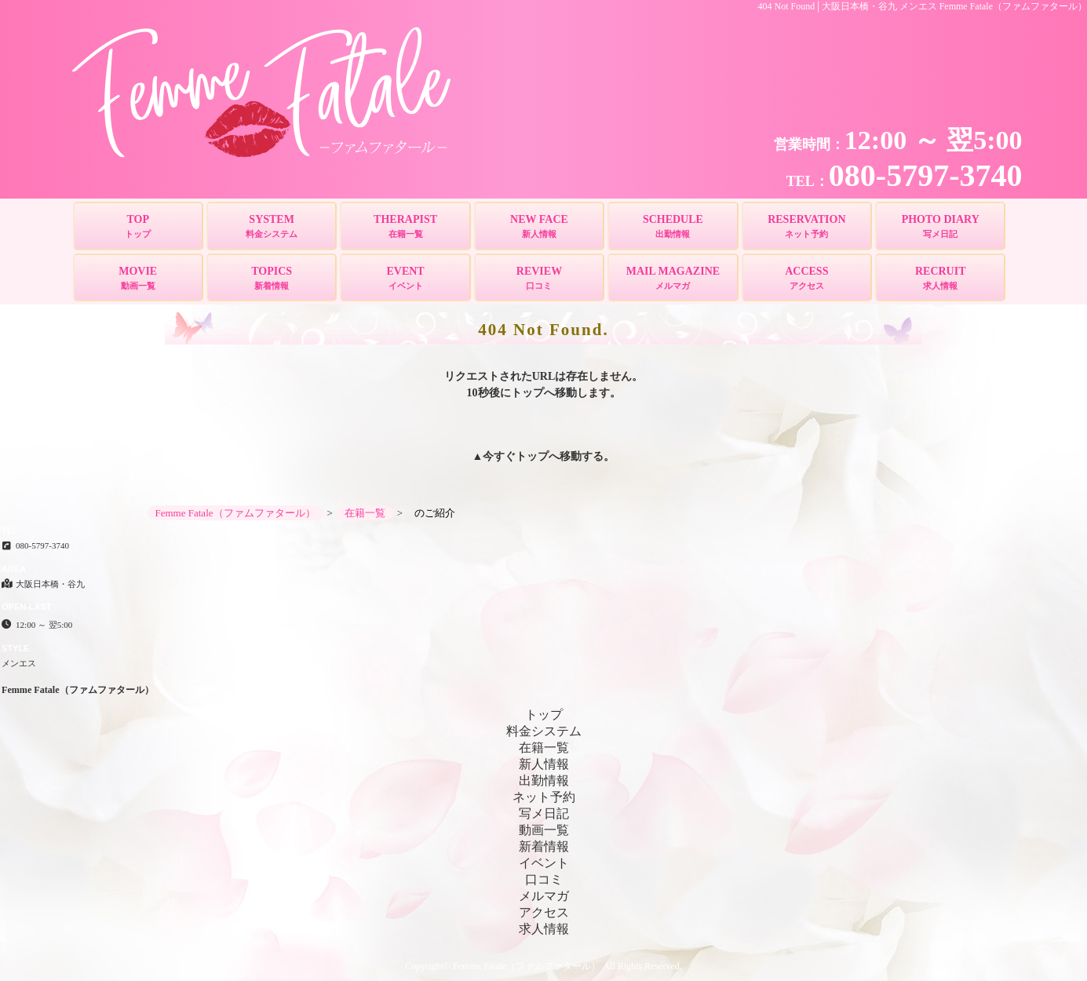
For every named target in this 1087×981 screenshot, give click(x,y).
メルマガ (544, 896)
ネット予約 (543, 797)
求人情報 (544, 928)
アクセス (544, 912)
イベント (544, 863)
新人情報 (544, 764)
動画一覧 (544, 830)
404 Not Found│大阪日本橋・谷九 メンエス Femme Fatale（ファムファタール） (923, 6)
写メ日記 (544, 813)
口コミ (544, 879)
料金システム (544, 731)
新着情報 (544, 846)
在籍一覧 (544, 747)
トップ (532, 456)
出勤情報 (544, 780)
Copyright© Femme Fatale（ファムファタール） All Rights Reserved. (543, 966)
